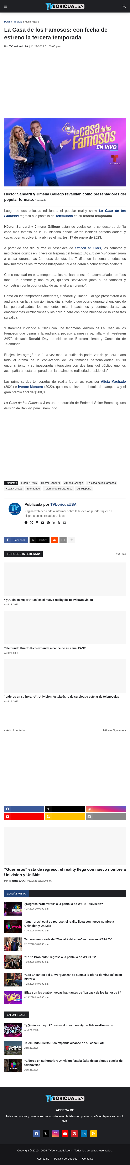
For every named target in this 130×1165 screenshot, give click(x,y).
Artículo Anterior (16, 730)
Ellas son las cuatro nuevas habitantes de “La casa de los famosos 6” (72, 992)
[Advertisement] (67, 83)
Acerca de (43, 1158)
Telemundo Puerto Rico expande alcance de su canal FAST (45, 648)
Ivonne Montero (30, 387)
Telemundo (64, 216)
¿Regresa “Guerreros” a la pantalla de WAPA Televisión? (63, 904)
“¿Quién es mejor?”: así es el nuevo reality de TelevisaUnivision (48, 599)
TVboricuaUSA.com (60, 1150)
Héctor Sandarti (50, 482)
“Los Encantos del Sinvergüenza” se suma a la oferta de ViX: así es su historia (73, 977)
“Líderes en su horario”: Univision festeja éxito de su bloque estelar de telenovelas (61, 696)
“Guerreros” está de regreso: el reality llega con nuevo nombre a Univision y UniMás (65, 872)
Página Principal (13, 21)
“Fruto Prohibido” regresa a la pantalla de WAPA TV (60, 957)
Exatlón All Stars (88, 248)
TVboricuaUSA (63, 504)
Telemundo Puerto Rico (58, 488)
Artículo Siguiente (113, 730)
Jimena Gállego (73, 482)
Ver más (121, 553)
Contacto (87, 1158)
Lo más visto (16, 893)
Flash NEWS (32, 21)
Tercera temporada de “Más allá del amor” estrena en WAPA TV (68, 939)
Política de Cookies (65, 1158)
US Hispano (84, 488)
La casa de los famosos (101, 482)
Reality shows (14, 488)
